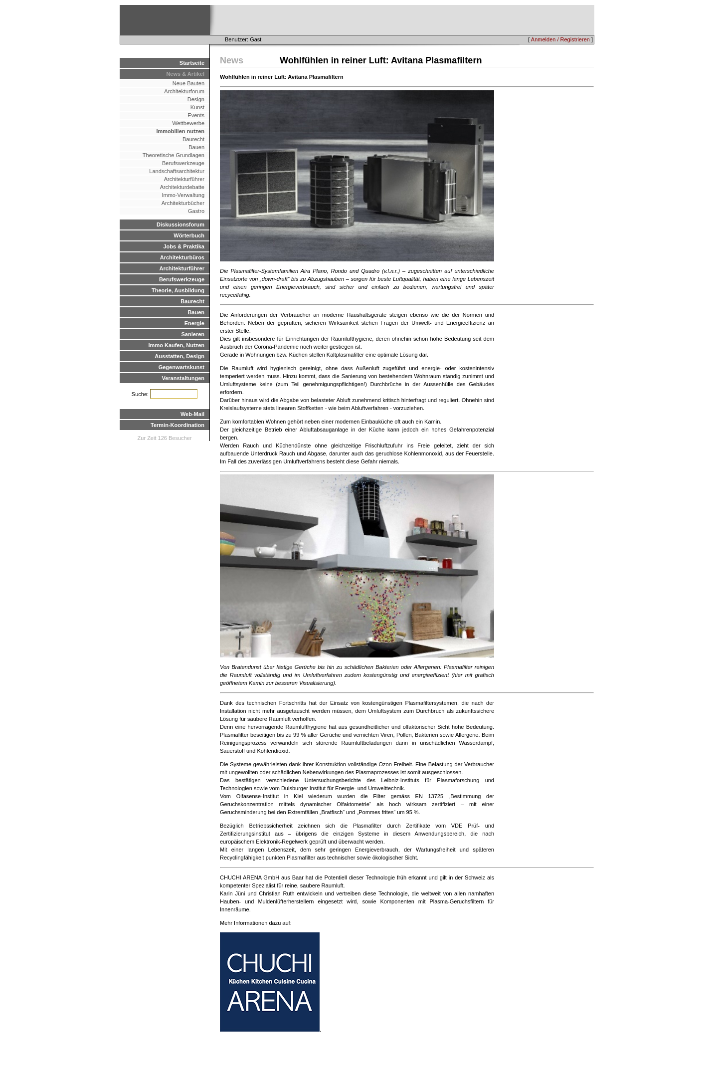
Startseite (192, 63)
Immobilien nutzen (180, 131)
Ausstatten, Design (179, 356)
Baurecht (193, 139)
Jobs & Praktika (183, 246)
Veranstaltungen (183, 378)
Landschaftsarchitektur (176, 171)
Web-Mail (192, 414)
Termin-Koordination (177, 425)
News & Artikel (185, 74)
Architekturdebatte (182, 187)
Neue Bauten (188, 83)
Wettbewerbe (188, 123)
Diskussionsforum (180, 224)
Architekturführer (184, 179)
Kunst (197, 107)
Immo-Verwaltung (183, 195)
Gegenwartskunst (181, 367)
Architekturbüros (182, 257)
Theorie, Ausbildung (178, 290)
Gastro (196, 211)
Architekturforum (184, 91)
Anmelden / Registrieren (560, 39)
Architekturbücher (183, 203)
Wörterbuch (189, 235)
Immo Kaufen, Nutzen (176, 345)
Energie (194, 323)
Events (195, 115)
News (231, 60)
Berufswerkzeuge (183, 163)
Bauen (196, 147)
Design (195, 99)
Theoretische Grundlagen (173, 155)
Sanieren (192, 334)
